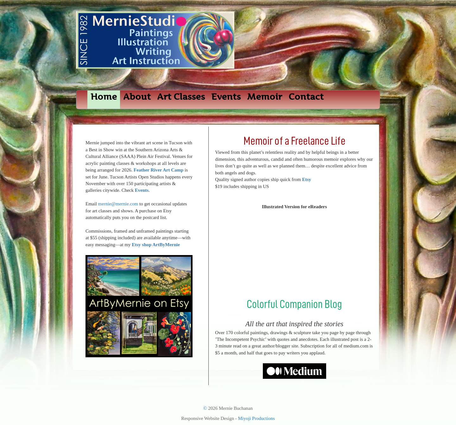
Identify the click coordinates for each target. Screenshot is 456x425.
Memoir (264, 96)
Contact (306, 96)
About (137, 96)
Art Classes (181, 96)
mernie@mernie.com (118, 203)
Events (226, 96)
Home (104, 96)
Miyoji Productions (256, 418)
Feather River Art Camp (158, 169)
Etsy (306, 179)
